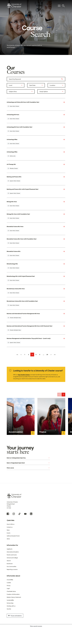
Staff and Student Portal (13, 536)
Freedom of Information (13, 594)
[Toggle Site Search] (63, 6)
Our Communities (11, 566)
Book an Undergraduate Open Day (28, 458)
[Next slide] (63, 394)
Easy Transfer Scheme (24, 375)
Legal (8, 588)
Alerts (8, 539)
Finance (42, 432)
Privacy (8, 585)
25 (47, 354)
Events (8, 533)
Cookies (9, 582)
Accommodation (16, 432)
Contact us (9, 527)
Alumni (9, 560)
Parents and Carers (12, 555)
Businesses (10, 563)
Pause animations (15, 615)
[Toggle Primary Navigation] (59, 6)
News (8, 530)
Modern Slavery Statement (14, 597)
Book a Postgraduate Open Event (28, 463)
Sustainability (10, 600)
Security (9, 609)
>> (55, 354)
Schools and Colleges (12, 558)
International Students (13, 552)
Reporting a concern (12, 569)
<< (17, 354)
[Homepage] (14, 5)
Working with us (11, 606)
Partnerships (10, 603)
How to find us (10, 524)
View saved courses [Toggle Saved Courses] (36, 626)
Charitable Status (11, 591)
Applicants (9, 549)
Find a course (28, 468)
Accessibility (10, 580)
